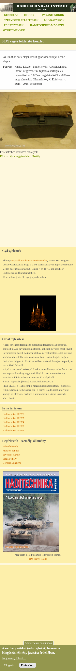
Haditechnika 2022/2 (13, 430)
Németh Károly (10, 446)
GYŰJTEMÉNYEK (14, 30)
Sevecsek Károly (11, 454)
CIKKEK (29, 15)
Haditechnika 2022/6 (13, 414)
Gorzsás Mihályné (12, 462)
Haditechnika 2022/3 (13, 426)
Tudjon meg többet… (14, 658)
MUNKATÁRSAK (54, 20)
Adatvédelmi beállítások (38, 643)
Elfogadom (10, 665)
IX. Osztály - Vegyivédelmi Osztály (20, 156)
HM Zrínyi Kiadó (38, 558)
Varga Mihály (10, 458)
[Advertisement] (38, 200)
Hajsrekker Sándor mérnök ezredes (29, 260)
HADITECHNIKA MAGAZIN (47, 25)
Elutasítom (27, 665)
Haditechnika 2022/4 (13, 422)
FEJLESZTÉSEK (14, 25)
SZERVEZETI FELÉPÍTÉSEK (21, 20)
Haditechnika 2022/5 (13, 418)
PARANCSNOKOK (53, 15)
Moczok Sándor (11, 450)
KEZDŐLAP (11, 15)
